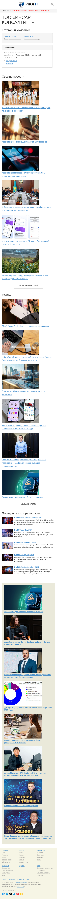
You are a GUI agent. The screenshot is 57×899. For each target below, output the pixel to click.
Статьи (21, 850)
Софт (3, 875)
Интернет (5, 855)
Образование (6, 862)
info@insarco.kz (11, 61)
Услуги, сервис (10, 36)
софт (9, 859)
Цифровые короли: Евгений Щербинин (21, 806)
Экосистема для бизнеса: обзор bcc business (22, 497)
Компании (5, 866)
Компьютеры (6, 868)
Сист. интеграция (7, 870)
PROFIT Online (21, 882)
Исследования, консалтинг (12, 39)
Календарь (41, 850)
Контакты (20, 879)
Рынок (21, 855)
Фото (38, 866)
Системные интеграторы (32, 39)
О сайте (4, 879)
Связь (4, 852)
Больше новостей (28, 285)
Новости (5, 850)
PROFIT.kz (20, 887)
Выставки (40, 852)
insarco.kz (9, 64)
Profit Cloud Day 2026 (23, 530)
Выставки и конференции (45, 868)
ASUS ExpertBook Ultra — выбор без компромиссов (25, 326)
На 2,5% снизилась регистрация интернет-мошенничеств (29, 10)
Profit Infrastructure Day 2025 (26, 567)
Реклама (12, 879)
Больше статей (28, 504)
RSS (27, 879)
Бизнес (4, 857)
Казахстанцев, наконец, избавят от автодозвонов (24, 142)
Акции (39, 859)
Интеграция (29, 36)
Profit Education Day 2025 (25, 542)
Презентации (41, 870)
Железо (4, 859)
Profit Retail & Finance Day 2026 (27, 518)
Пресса (22, 866)
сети (8, 872)
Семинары (40, 855)
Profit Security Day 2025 (24, 555)
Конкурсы (40, 857)
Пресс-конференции (43, 872)
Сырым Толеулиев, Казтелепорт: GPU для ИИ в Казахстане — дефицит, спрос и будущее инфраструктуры (24, 463)
